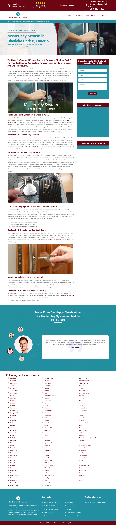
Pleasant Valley (48, 428)
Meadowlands (48, 410)
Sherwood (47, 445)
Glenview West (83, 410)
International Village (84, 423)
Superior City (82, 470)
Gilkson (12, 460)
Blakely (46, 480)
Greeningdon (14, 468)
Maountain (13, 381)
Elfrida (12, 445)
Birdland (12, 405)
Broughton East (14, 410)
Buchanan (13, 418)
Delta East (81, 396)
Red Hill (81, 453)
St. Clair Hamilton (84, 465)
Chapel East (13, 430)
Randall (46, 435)
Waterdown (47, 463)
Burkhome (13, 420)
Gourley (12, 465)
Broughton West (14, 413)
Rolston (46, 438)
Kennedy (46, 391)
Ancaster (12, 388)
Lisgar (46, 405)
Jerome (46, 388)
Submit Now (92, 93)
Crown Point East (83, 391)
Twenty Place (48, 460)
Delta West (82, 398)
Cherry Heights (83, 378)
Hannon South (14, 480)
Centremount (14, 428)
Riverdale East (83, 455)
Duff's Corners (14, 438)
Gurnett (12, 473)
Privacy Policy (69, 503)
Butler (12, 423)
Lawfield (46, 398)
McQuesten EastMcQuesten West (88, 438)
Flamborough (14, 455)
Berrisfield (13, 401)
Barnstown (13, 398)
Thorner (46, 455)
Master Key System (49, 506)
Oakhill (46, 425)
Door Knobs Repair (49, 516)
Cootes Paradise (83, 383)
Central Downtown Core (51, 483)
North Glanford (48, 423)
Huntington (47, 383)
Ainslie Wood (14, 391)
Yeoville (46, 470)
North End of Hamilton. (85, 445)
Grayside (81, 413)
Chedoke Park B (48, 485)
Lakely (80, 433)
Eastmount (13, 440)
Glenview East (83, 408)
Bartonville (47, 473)
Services (79, 15)
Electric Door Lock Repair (51, 509)
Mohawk (46, 420)
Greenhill (81, 418)
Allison (12, 386)
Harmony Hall (14, 485)
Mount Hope (13, 463)
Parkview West (83, 450)
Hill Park (46, 381)
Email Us (90, 502)
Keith (80, 425)
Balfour (12, 396)
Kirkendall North (83, 428)
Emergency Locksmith (71, 516)
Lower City (13, 378)
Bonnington (13, 408)
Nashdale (81, 440)
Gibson (81, 405)
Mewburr (46, 413)
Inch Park (47, 386)
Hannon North (14, 478)
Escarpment (13, 383)
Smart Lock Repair (49, 512)
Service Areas (90, 15)
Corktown (81, 386)
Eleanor (12, 443)
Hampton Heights (15, 475)
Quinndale (47, 430)
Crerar (12, 435)
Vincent (81, 478)
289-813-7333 (97, 9)
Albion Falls (13, 393)
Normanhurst (82, 443)
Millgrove (47, 418)
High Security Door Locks (51, 502)
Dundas (81, 401)
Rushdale (47, 440)
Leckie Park (47, 401)
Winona (81, 480)
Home (70, 15)
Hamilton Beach (49, 475)
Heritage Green (48, 378)
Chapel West (14, 433)
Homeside (81, 420)
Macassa (47, 408)
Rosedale (81, 463)
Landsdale (81, 435)
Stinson (81, 468)
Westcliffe (47, 468)
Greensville (13, 470)
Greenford (81, 415)
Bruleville (13, 415)
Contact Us (103, 15)
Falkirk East (13, 448)
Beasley (46, 478)
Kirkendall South (83, 430)
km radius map (92, 122)
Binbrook (12, 403)
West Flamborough (49, 465)
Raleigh (46, 433)
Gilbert (12, 458)
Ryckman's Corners (49, 443)
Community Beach (84, 381)
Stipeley (81, 473)
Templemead (48, 453)
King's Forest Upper (50, 396)
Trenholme (47, 458)
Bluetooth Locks (70, 506)
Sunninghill (47, 450)
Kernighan (47, 393)
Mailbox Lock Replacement (73, 513)
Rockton (81, 460)
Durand (81, 403)
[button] (22, 359)
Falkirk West (13, 450)
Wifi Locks (68, 509)
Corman (81, 388)
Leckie (46, 403)
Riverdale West (83, 458)
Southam (47, 448)
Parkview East (83, 448)
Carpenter (13, 425)
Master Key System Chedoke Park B (40, 21)
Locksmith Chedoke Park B (56, 523)
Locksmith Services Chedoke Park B (21, 21)
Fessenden (13, 453)
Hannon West (14, 483)
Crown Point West (84, 393)
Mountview (47, 415)
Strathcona (82, 475)
